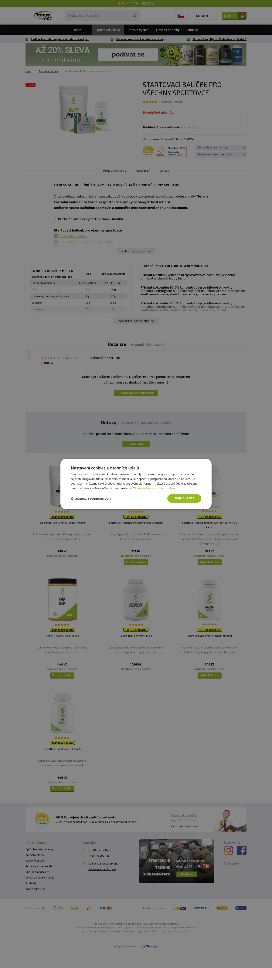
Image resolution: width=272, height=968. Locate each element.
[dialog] (136, 484)
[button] (91, 498)
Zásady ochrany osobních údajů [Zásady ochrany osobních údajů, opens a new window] (154, 488)
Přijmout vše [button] (184, 498)
